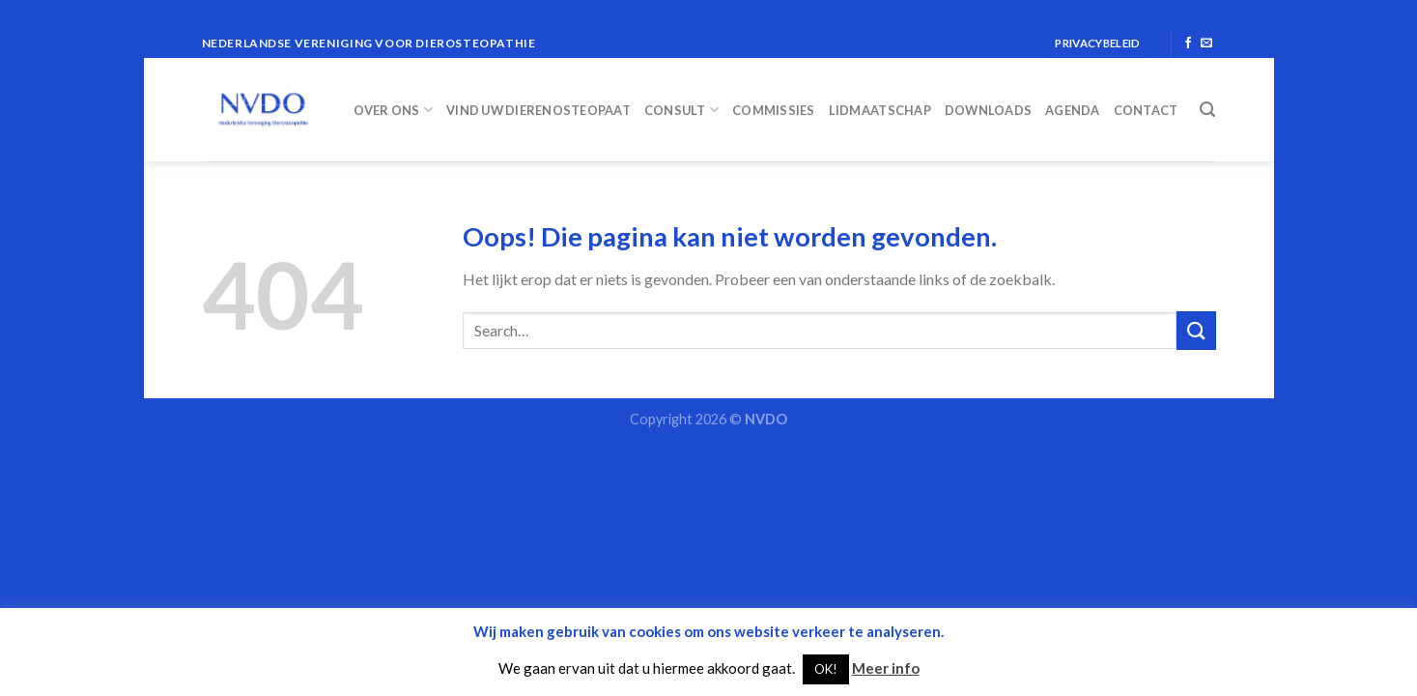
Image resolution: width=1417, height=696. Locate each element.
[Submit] (1195, 330)
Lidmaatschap (880, 110)
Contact (1146, 110)
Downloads (988, 110)
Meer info (886, 668)
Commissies (773, 110)
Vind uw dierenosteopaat (538, 110)
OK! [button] (825, 669)
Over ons (394, 110)
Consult (681, 110)
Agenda (1072, 110)
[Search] (1207, 110)
